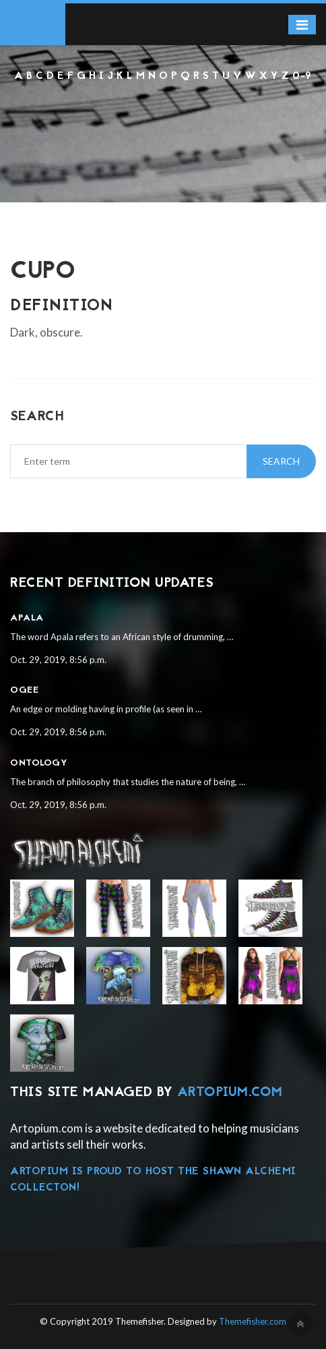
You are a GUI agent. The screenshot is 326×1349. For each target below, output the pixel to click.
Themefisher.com (252, 1321)
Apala (27, 618)
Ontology (38, 763)
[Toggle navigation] (302, 24)
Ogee (24, 690)
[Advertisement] (163, 120)
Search (281, 461)
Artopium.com (230, 1093)
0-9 (302, 76)
